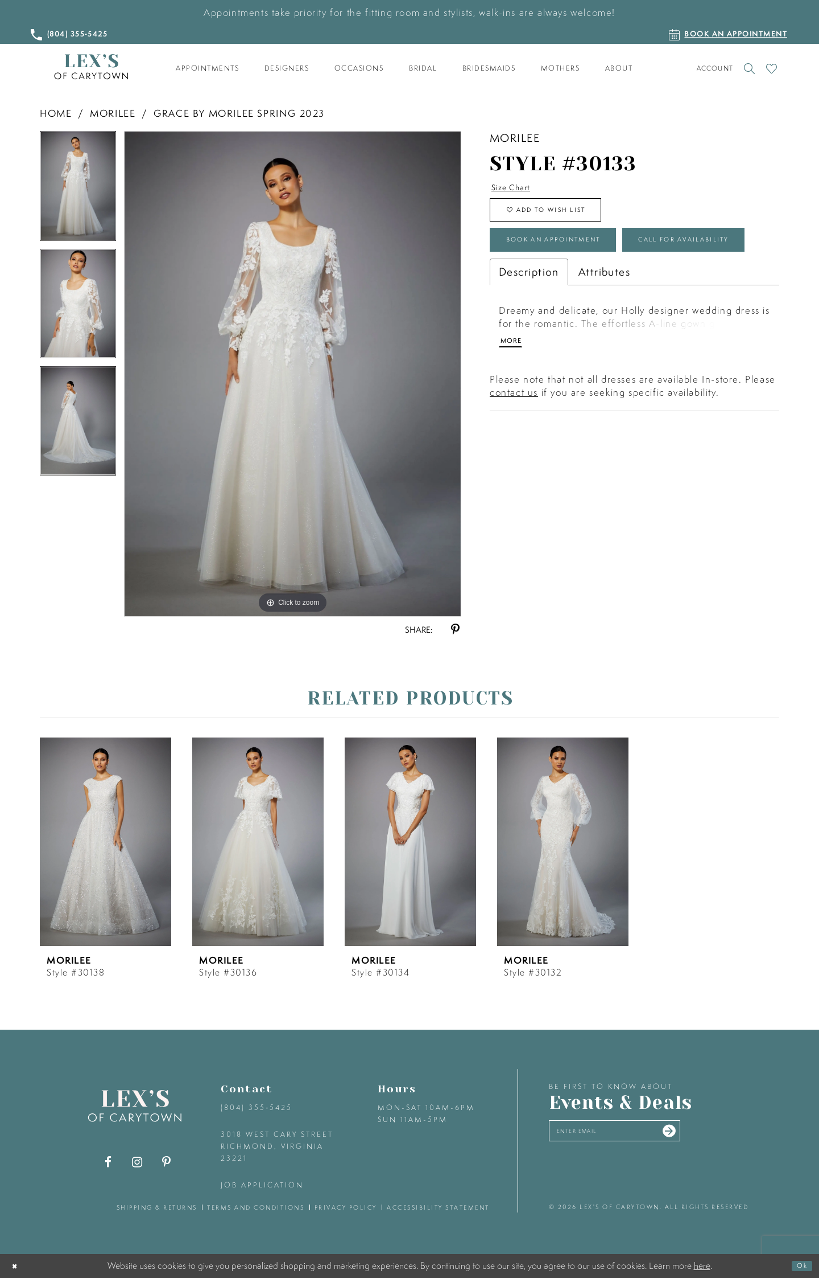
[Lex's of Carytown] (91, 67)
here (702, 1265)
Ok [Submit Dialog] (798, 1266)
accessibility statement (438, 1207)
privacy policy (346, 1207)
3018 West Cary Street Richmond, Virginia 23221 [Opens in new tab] (277, 1146)
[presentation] (105, 842)
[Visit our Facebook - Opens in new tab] (108, 1162)
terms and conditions (255, 1207)
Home (56, 113)
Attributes (604, 338)
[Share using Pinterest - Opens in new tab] (455, 630)
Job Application (262, 1185)
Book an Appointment (580, 261)
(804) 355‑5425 (256, 1107)
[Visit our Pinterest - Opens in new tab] (166, 1162)
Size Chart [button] (518, 189)
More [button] (515, 413)
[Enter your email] (641, 1135)
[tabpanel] (78, 189)
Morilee (112, 113)
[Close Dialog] (18, 1266)
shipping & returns (157, 1207)
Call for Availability (576, 302)
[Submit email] (718, 1135)
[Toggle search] (749, 68)
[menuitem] (207, 68)
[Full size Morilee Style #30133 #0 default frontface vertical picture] (293, 374)
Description (529, 338)
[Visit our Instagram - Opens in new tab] (137, 1162)
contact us (514, 466)
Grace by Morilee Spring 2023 (239, 113)
